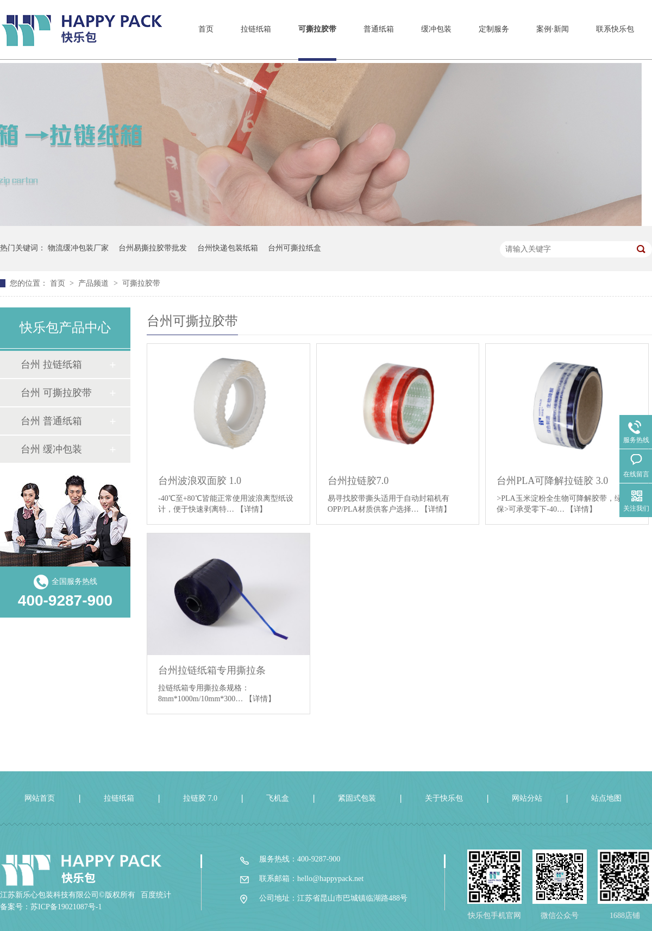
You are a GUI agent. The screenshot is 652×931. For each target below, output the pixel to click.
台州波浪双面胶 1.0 (199, 480)
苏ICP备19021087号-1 (66, 907)
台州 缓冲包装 (51, 449)
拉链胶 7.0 (200, 798)
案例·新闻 (552, 29)
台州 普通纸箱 (51, 421)
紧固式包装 (357, 798)
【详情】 (251, 509)
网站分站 (527, 798)
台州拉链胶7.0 (358, 480)
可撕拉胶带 (317, 29)
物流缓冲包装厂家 (78, 248)
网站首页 (39, 798)
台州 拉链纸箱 (51, 364)
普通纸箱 (378, 29)
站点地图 (606, 798)
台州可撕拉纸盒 (294, 248)
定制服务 (494, 29)
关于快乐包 (444, 798)
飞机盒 (277, 798)
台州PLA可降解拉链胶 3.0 (552, 480)
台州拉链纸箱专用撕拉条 (212, 670)
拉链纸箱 (256, 29)
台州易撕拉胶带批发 (152, 248)
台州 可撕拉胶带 (56, 392)
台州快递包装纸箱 (227, 248)
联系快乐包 (615, 29)
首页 (206, 29)
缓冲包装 (436, 29)
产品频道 (94, 283)
